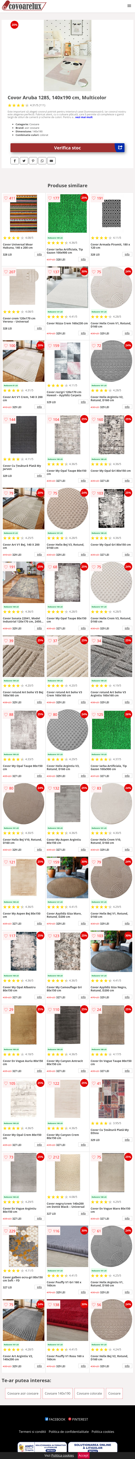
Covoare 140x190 (57, 1393)
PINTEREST (78, 1419)
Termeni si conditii (32, 1431)
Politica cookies (103, 1431)
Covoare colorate (89, 1393)
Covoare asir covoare (22, 1393)
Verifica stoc (89, 147)
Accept (84, 1455)
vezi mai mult (84, 117)
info (39, 254)
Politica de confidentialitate (69, 1431)
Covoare (114, 1393)
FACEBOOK (55, 1419)
